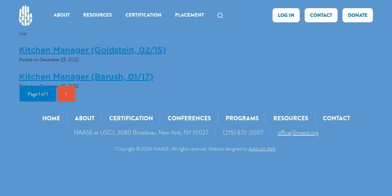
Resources (97, 15)
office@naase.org (298, 132)
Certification (143, 15)
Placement (189, 15)
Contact (321, 15)
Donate (357, 15)
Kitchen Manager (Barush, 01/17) (86, 77)
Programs (242, 118)
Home (51, 118)
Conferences (189, 118)
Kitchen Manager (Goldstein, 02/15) (92, 50)
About (62, 15)
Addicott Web (262, 148)
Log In (286, 15)
